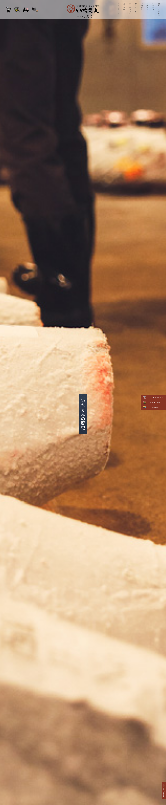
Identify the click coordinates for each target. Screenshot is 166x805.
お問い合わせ (119, 8)
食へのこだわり (159, 9)
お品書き (153, 6)
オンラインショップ (155, 397)
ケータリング (130, 8)
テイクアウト (136, 8)
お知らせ (148, 6)
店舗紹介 (142, 6)
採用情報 (124, 6)
